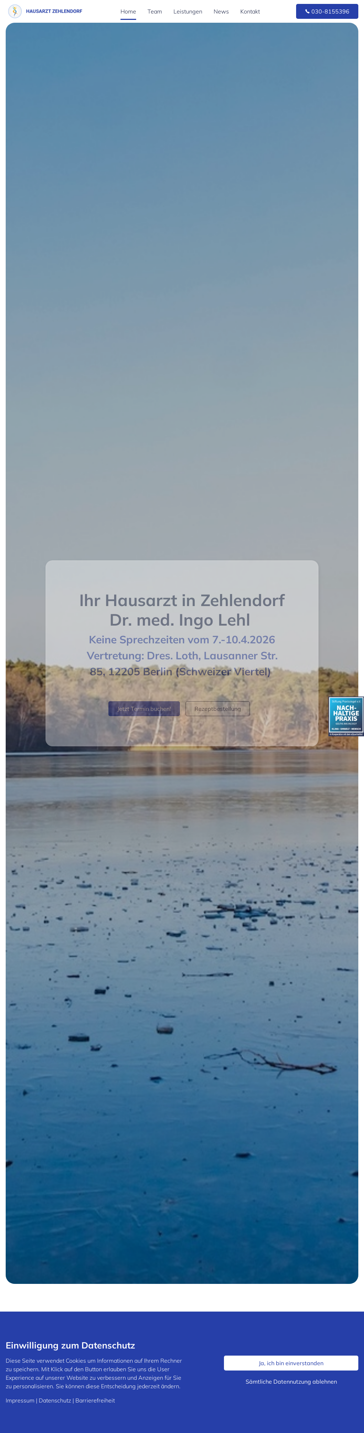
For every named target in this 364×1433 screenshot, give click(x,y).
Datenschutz (55, 1400)
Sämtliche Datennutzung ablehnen (291, 1381)
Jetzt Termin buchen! (144, 708)
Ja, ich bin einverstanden (291, 1363)
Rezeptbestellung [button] (217, 708)
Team (155, 11)
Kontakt (250, 11)
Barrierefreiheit (95, 1400)
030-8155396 (327, 11)
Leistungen (187, 11)
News (221, 11)
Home (128, 11)
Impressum (20, 1400)
